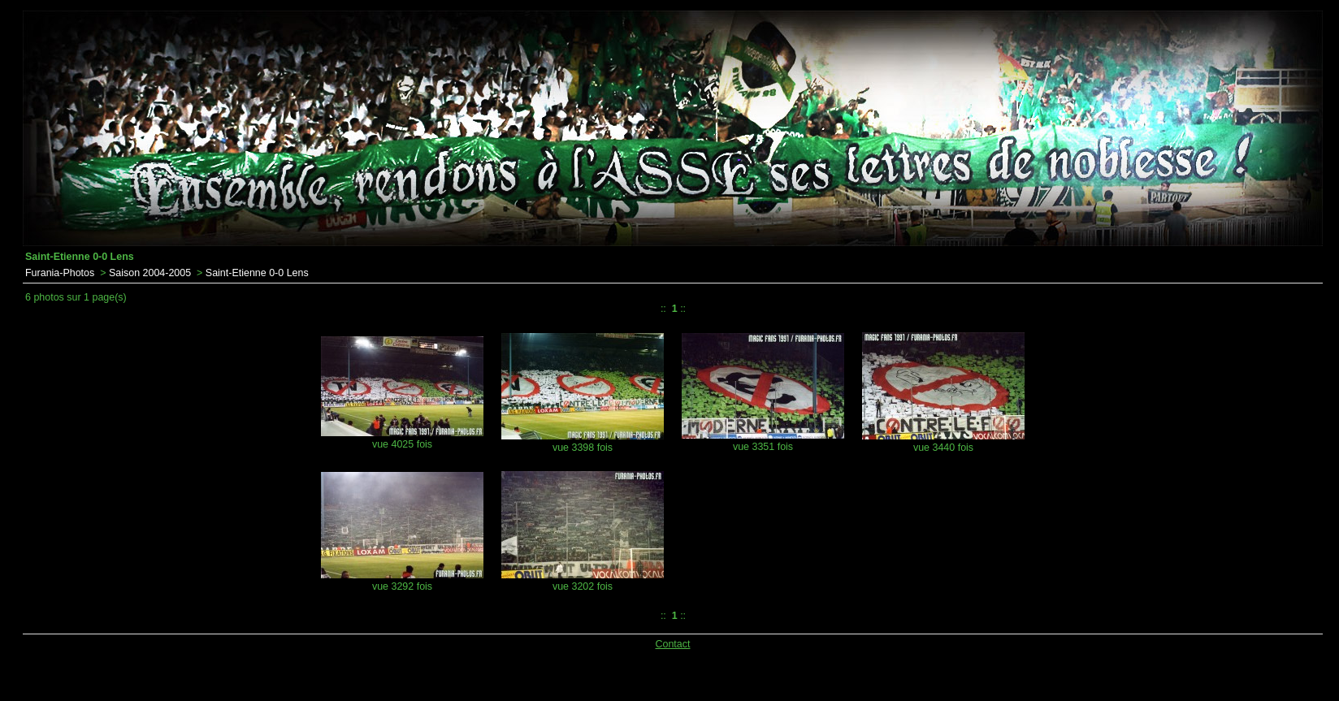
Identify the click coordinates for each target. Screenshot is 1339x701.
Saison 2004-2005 (150, 273)
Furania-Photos (59, 273)
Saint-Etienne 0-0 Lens (257, 273)
